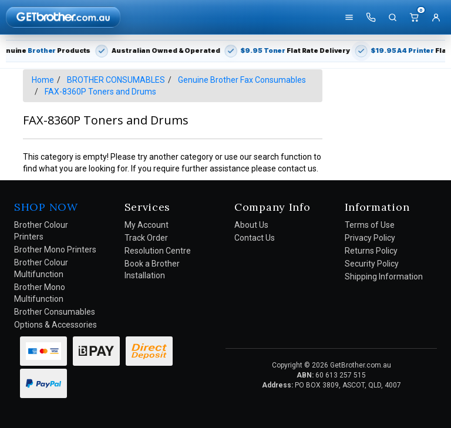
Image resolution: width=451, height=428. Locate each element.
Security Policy (372, 263)
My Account (146, 225)
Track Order (146, 237)
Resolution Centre (157, 250)
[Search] (392, 17)
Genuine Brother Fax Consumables (242, 80)
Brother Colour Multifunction (41, 268)
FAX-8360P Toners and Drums (100, 91)
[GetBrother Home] (63, 17)
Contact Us (254, 237)
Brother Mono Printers (55, 249)
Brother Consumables (54, 311)
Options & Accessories (55, 324)
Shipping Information (384, 276)
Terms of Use (370, 225)
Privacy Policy (370, 237)
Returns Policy (371, 250)
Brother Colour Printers (41, 230)
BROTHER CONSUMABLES (116, 80)
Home (43, 80)
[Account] (435, 17)
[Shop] (348, 17)
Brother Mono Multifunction (39, 293)
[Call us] (370, 17)
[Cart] (414, 17)
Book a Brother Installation (152, 269)
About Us (251, 225)
